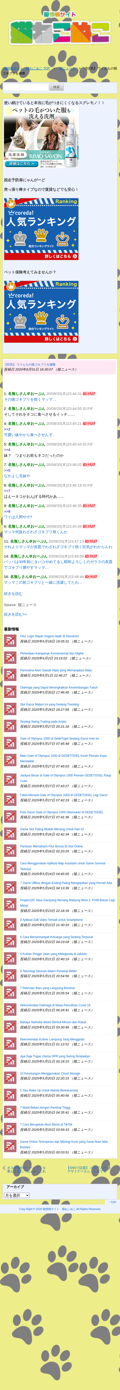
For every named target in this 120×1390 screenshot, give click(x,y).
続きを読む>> (15, 614)
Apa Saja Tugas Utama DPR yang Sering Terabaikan (55, 1056)
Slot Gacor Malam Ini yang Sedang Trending (49, 704)
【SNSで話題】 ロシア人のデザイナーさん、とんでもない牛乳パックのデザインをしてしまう (86, 1169)
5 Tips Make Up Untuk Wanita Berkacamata (49, 1090)
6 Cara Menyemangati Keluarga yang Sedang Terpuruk (56, 937)
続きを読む (13, 593)
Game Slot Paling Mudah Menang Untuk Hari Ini (52, 829)
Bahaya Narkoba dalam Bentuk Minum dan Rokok (53, 1022)
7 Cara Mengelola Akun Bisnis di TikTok (46, 1124)
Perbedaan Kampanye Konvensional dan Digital (52, 653)
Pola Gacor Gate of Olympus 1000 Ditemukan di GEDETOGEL (62, 812)
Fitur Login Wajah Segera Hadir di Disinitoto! (49, 636)
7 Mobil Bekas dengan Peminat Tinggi (45, 1107)
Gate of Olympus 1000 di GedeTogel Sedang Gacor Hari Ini (59, 738)
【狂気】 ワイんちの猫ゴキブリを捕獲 (30, 364)
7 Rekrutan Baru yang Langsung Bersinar (47, 988)
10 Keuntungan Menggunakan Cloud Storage (50, 1073)
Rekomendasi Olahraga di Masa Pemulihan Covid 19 (55, 1005)
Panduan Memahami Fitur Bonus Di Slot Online (51, 846)
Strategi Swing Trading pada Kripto (43, 721)
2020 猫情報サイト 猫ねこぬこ (56, 1208)
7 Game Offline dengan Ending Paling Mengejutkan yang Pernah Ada (66, 883)
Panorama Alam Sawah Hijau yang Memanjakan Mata (56, 670)
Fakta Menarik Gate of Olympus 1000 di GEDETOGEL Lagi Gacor (64, 795)
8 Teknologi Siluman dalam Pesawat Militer (48, 971)
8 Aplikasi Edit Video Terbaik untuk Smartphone (51, 920)
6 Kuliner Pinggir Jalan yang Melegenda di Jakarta (53, 954)
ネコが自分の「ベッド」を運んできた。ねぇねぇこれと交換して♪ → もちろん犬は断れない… (26, 1169)
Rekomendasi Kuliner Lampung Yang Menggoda (52, 1039)
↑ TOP (112, 1202)
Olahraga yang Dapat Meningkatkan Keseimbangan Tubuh (59, 687)
